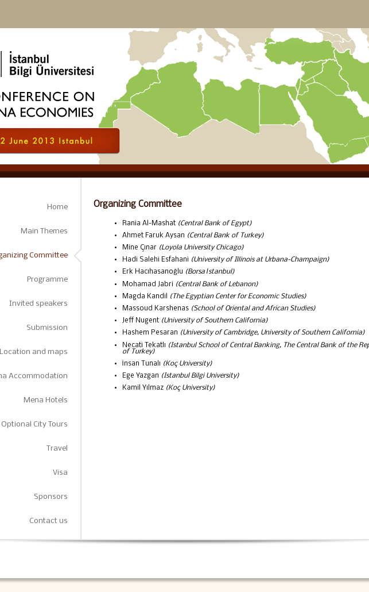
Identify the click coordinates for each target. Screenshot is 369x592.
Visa (60, 472)
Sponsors (51, 497)
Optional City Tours (34, 424)
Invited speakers (38, 303)
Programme (47, 279)
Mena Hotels (46, 400)
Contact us (48, 521)
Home (57, 207)
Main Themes (44, 231)
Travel (57, 448)
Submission (47, 328)
